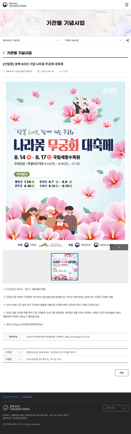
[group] (64, 266)
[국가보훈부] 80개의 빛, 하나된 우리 (43, 359)
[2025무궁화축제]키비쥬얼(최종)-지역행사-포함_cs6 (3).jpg (53, 336)
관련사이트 (110, 408)
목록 (122, 372)
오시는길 (27, 397)
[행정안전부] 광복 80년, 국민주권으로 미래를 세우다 (51, 352)
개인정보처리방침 (11, 397)
